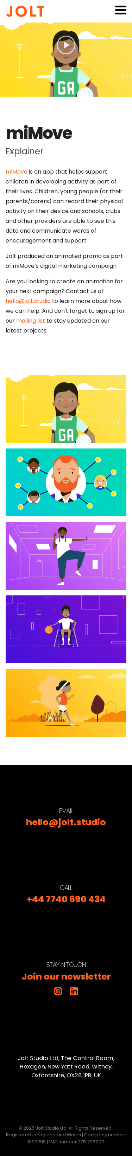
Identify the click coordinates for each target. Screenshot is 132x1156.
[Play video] (66, 59)
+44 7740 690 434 (66, 899)
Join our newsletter (66, 976)
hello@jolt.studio (28, 301)
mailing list (30, 321)
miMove (16, 172)
